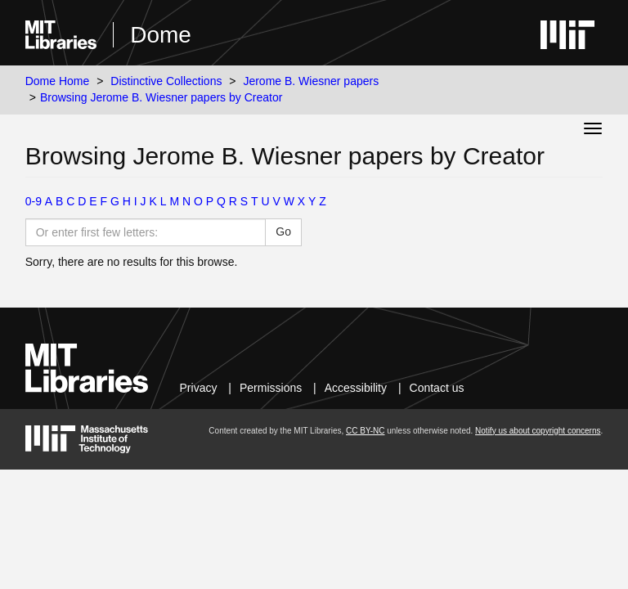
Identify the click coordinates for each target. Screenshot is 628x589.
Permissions (271, 387)
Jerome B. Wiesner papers (311, 81)
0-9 (33, 201)
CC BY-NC (365, 430)
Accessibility (356, 387)
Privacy (199, 387)
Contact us (437, 387)
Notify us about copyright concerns (537, 430)
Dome (160, 34)
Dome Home (57, 81)
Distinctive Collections (166, 81)
